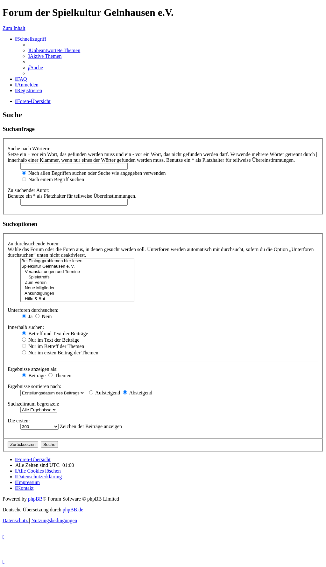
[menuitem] (54, 50)
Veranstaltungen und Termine (77, 272)
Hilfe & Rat (77, 299)
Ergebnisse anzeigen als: (33, 369)
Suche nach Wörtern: (29, 148)
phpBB (35, 499)
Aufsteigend (104, 392)
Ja (27, 316)
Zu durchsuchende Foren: (34, 243)
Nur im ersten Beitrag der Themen (60, 352)
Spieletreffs (77, 277)
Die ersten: (19, 420)
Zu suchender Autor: (29, 190)
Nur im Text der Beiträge (50, 340)
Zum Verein (77, 282)
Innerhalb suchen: (26, 327)
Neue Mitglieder (77, 288)
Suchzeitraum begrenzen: (33, 403)
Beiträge (34, 375)
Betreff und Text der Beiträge (55, 333)
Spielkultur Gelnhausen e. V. (77, 266)
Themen (59, 375)
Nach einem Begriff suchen (53, 179)
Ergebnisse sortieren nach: (34, 386)
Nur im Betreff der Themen (53, 346)
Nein (43, 316)
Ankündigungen (77, 293)
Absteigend (137, 392)
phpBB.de (73, 509)
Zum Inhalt (14, 28)
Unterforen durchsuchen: (33, 310)
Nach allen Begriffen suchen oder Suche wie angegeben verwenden (94, 173)
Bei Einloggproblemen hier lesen (77, 261)
